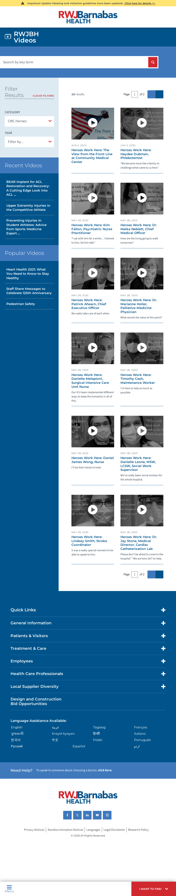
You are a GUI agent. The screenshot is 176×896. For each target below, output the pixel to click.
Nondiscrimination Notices (65, 830)
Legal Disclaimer (114, 830)
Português (142, 740)
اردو (137, 746)
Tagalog (99, 727)
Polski (97, 740)
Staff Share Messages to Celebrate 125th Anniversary (29, 291)
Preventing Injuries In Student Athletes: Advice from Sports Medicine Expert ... (26, 226)
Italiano (140, 733)
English (16, 727)
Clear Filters (43, 95)
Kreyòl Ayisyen (63, 733)
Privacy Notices (34, 830)
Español (79, 746)
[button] (153, 889)
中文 (55, 740)
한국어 (16, 740)
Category (12, 112)
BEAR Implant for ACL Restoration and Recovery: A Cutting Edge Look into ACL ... (27, 188)
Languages (93, 830)
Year (8, 133)
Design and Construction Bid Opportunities (36, 701)
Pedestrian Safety (20, 304)
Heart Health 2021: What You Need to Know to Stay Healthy (27, 273)
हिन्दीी (96, 733)
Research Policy (138, 830)
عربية (55, 727)
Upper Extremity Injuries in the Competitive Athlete (28, 208)
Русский (17, 746)
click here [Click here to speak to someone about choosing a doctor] (105, 770)
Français (140, 727)
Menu (9, 889)
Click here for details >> (140, 3)
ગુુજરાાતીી (17, 733)
